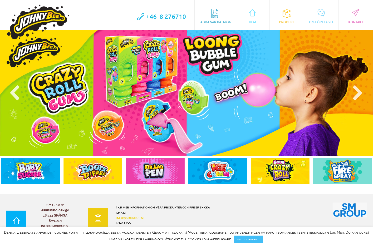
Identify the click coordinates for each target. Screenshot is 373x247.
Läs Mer (337, 232)
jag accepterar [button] (248, 239)
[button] (15, 93)
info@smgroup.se (130, 218)
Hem (252, 16)
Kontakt (355, 16)
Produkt (287, 16)
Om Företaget (321, 16)
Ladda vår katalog (215, 16)
